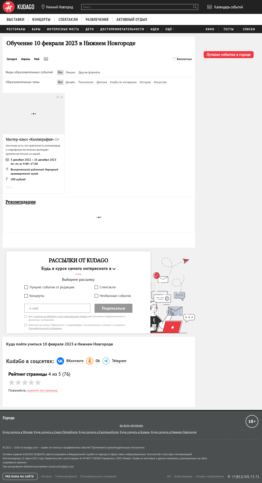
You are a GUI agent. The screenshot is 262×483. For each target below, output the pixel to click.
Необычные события (115, 295)
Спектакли (108, 287)
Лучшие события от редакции (51, 287)
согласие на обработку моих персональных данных (61, 316)
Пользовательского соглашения (45, 328)
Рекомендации (21, 202)
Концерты (36, 295)
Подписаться (113, 308)
